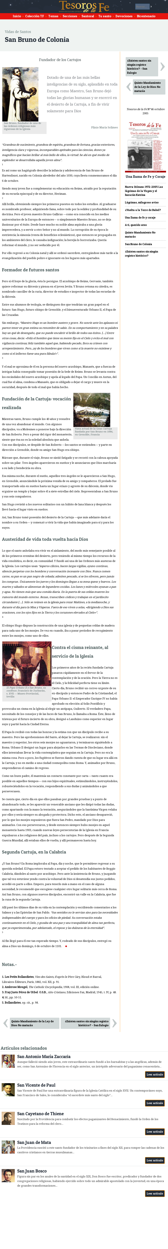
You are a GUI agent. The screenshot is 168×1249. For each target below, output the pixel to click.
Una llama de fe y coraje (140, 217)
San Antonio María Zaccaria (44, 1056)
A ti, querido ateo (136, 225)
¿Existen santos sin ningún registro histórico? (141, 253)
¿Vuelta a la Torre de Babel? (143, 210)
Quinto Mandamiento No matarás (140, 234)
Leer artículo (155, 1074)
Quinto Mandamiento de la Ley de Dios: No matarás (32, 1023)
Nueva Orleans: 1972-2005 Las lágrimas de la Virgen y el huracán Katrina (144, 191)
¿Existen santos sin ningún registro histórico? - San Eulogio (87, 1023)
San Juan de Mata (34, 1142)
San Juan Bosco (32, 1171)
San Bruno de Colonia (138, 244)
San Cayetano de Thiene (40, 1113)
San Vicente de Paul (36, 1085)
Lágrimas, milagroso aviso (142, 202)
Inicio (17, 16)
